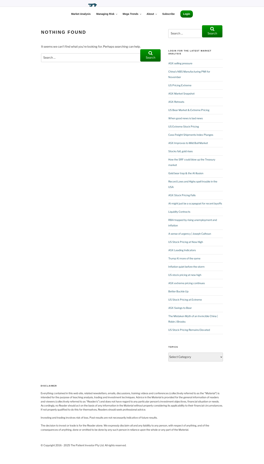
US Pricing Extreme (179, 85)
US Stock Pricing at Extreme (185, 299)
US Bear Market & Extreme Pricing (188, 110)
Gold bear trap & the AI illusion (185, 173)
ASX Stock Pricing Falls (182, 195)
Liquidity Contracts (179, 211)
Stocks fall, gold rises (180, 151)
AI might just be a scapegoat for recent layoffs (195, 203)
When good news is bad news (185, 118)
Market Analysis (81, 13)
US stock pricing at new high (184, 274)
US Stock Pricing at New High (185, 241)
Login (186, 13)
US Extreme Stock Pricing (183, 126)
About (152, 13)
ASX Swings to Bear (180, 307)
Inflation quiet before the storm (186, 266)
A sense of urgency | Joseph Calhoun (189, 233)
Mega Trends (132, 13)
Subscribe (168, 13)
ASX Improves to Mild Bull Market (188, 143)
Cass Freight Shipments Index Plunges (190, 134)
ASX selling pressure (180, 63)
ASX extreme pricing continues (186, 283)
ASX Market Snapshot (181, 93)
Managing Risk (107, 13)
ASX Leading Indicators (182, 250)
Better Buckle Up (178, 291)
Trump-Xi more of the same (184, 258)
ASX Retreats (176, 101)
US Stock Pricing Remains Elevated (189, 329)
